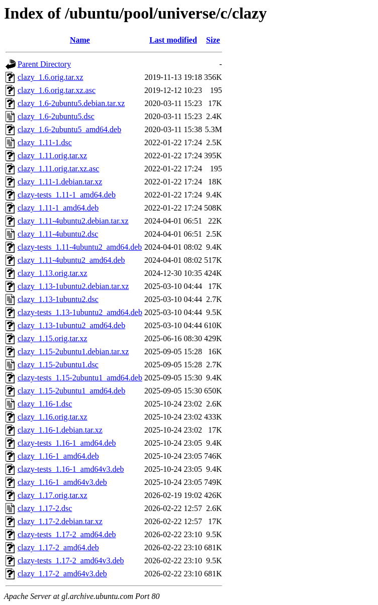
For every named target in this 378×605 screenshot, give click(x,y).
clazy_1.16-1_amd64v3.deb (62, 482)
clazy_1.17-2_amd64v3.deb (62, 573)
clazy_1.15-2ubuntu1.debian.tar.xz (73, 351)
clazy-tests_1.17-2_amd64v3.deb (71, 560)
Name (80, 40)
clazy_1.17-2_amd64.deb (58, 547)
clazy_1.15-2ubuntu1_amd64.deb (71, 390)
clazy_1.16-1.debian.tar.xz (60, 430)
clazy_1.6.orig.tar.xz (50, 77)
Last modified (173, 40)
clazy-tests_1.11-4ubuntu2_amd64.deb (80, 247)
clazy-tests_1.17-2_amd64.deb (67, 534)
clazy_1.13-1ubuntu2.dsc (58, 299)
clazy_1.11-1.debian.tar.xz (60, 181)
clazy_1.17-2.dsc (45, 508)
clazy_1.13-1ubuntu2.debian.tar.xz (73, 286)
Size (213, 40)
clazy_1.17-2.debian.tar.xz (60, 521)
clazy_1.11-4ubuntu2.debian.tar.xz (73, 221)
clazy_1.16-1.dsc (45, 403)
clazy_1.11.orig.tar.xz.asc (58, 168)
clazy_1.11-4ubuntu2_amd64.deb (71, 260)
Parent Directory (44, 64)
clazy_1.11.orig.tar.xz (52, 155)
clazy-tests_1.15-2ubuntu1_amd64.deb (80, 377)
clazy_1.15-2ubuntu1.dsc (58, 364)
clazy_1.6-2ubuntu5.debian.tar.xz (71, 103)
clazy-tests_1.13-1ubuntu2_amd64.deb (80, 312)
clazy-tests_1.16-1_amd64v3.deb (71, 469)
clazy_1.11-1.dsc (45, 142)
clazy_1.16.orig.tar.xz (52, 417)
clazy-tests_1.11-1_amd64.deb (67, 194)
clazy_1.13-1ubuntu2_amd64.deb (71, 325)
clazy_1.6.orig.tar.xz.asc (57, 90)
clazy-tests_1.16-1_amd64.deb (67, 443)
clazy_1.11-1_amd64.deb (58, 208)
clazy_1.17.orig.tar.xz (52, 495)
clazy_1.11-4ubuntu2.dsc (58, 234)
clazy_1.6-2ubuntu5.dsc (56, 116)
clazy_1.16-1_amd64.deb (58, 456)
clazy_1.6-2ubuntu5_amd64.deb (69, 129)
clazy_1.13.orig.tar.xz (52, 273)
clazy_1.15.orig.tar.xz (52, 338)
